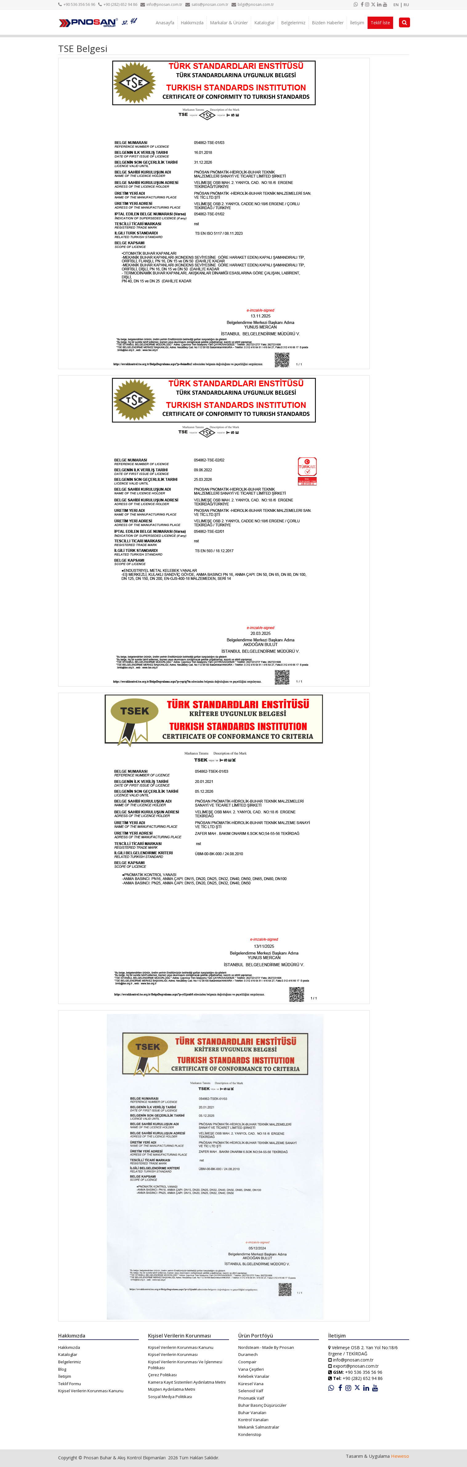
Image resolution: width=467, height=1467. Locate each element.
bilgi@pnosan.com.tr (252, 4)
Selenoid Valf (250, 1390)
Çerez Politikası (162, 1374)
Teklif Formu (69, 1383)
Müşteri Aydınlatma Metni (171, 1389)
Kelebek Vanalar (253, 1376)
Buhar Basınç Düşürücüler (262, 1405)
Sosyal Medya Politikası (170, 1396)
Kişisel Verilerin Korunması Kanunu (90, 1390)
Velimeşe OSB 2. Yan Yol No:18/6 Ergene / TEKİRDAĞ (363, 1351)
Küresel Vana (251, 1383)
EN (396, 4)
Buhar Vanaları (252, 1412)
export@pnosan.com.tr (356, 1366)
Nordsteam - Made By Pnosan (266, 1347)
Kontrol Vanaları (253, 1419)
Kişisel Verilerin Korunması (173, 1354)
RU (406, 4)
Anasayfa (165, 23)
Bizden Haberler (328, 23)
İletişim (357, 23)
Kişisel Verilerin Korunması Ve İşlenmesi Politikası (185, 1364)
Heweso (400, 1456)
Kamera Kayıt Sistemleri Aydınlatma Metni (187, 1382)
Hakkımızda (192, 23)
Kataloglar (264, 23)
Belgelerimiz (293, 23)
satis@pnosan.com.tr (206, 4)
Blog (62, 1369)
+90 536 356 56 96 (76, 4)
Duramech (248, 1354)
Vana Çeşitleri (251, 1369)
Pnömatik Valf (251, 1398)
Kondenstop (249, 1434)
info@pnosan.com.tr (161, 4)
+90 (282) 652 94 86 (117, 4)
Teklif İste (380, 23)
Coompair (247, 1362)
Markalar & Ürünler (229, 23)
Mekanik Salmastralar (258, 1427)
